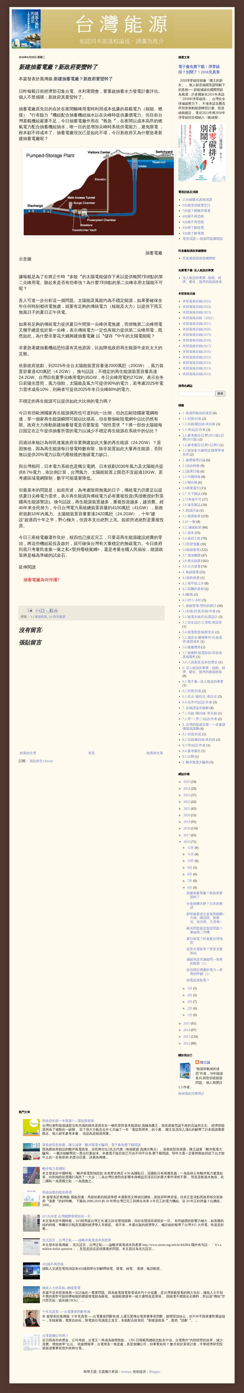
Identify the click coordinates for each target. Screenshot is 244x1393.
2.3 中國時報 (192, 477)
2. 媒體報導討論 (194, 460)
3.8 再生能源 (57, 616)
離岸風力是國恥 (53, 1168)
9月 (190, 867)
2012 (187, 1043)
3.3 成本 (188, 533)
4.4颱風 (188, 594)
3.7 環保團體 (192, 555)
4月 (190, 995)
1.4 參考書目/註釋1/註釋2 (201, 445)
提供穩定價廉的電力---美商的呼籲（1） (205, 972)
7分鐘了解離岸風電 (196, 210)
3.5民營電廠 (191, 544)
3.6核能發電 (191, 550)
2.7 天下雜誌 (192, 494)
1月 (190, 1015)
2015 (187, 1023)
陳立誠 (205, 1062)
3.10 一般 (189, 522)
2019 (187, 822)
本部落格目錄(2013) (197, 368)
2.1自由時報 (191, 466)
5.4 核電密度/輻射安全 (199, 632)
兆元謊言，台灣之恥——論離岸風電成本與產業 (76, 1240)
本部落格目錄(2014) (197, 362)
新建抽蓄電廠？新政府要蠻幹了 (83, 78)
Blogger (154, 1371)
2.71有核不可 (192, 499)
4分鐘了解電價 (193, 233)
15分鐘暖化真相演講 (197, 199)
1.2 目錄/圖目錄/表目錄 (199, 424)
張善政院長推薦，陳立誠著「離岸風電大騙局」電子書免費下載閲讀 (91, 1145)
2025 (187, 782)
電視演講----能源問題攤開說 (203, 238)
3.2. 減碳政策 (192, 527)
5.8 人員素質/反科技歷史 (200, 662)
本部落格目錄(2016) (197, 351)
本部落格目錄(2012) (197, 374)
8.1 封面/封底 (192, 734)
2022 (187, 802)
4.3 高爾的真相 (193, 589)
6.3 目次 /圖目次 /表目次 (200, 696)
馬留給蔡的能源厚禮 (57, 1192)
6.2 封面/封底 (192, 691)
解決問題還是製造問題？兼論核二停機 (205, 930)
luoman (126, 1371)
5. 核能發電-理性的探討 (200, 606)
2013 (187, 1036)
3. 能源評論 (191, 510)
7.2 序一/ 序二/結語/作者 (200, 719)
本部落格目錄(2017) (197, 346)
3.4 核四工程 (192, 538)
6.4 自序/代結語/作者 (197, 702)
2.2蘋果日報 (191, 471)
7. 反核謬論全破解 (196, 708)
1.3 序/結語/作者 (194, 430)
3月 (190, 1002)
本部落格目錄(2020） (198, 329)
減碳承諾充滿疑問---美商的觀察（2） (205, 961)
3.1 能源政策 (38, 616)
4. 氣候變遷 (191, 572)
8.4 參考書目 (192, 751)
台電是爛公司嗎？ (55, 1335)
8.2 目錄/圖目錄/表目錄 (199, 739)
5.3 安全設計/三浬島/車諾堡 (202, 622)
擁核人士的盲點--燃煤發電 (61, 1288)
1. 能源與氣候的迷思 (197, 413)
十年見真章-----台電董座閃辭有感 (66, 1311)
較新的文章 (28, 753)
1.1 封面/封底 (192, 418)
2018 (187, 828)
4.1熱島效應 (191, 578)
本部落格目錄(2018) (197, 340)
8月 (190, 874)
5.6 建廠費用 (192, 647)
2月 (190, 1008)
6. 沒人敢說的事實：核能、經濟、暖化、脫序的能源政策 (204, 670)
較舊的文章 (155, 753)
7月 (190, 881)
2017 (187, 835)
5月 (190, 988)
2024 (187, 788)
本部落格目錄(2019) (197, 334)
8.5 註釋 (188, 756)
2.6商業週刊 (191, 488)
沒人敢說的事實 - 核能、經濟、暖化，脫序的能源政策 (202, 280)
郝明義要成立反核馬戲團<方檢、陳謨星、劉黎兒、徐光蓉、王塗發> (206, 918)
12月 (191, 847)
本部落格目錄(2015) (197, 357)
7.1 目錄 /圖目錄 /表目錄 (200, 713)
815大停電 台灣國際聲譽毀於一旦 (66, 1216)
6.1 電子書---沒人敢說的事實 (203, 681)
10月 (191, 861)
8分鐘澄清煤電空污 (196, 205)
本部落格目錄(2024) (197, 306)
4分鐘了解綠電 (193, 227)
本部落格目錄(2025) (197, 301)
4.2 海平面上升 (193, 583)
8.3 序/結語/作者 (194, 745)
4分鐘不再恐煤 (193, 222)
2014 (187, 1030)
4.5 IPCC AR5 (192, 600)
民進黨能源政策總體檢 (199, 258)
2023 (187, 795)
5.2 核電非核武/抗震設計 (200, 617)
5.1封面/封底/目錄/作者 (199, 611)
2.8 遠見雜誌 (192, 505)
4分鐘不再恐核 (193, 216)
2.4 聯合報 (190, 482)
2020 (187, 815)
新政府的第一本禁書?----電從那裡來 (68, 1121)
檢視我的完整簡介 (191, 1093)
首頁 (91, 753)
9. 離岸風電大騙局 (196, 762)
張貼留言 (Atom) (41, 761)
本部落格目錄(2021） (198, 323)
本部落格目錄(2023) (197, 312)
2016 (187, 842)
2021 (187, 808)
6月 (190, 887)
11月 (190, 854)
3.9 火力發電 (192, 566)
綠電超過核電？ (198, 980)
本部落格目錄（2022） (199, 318)
